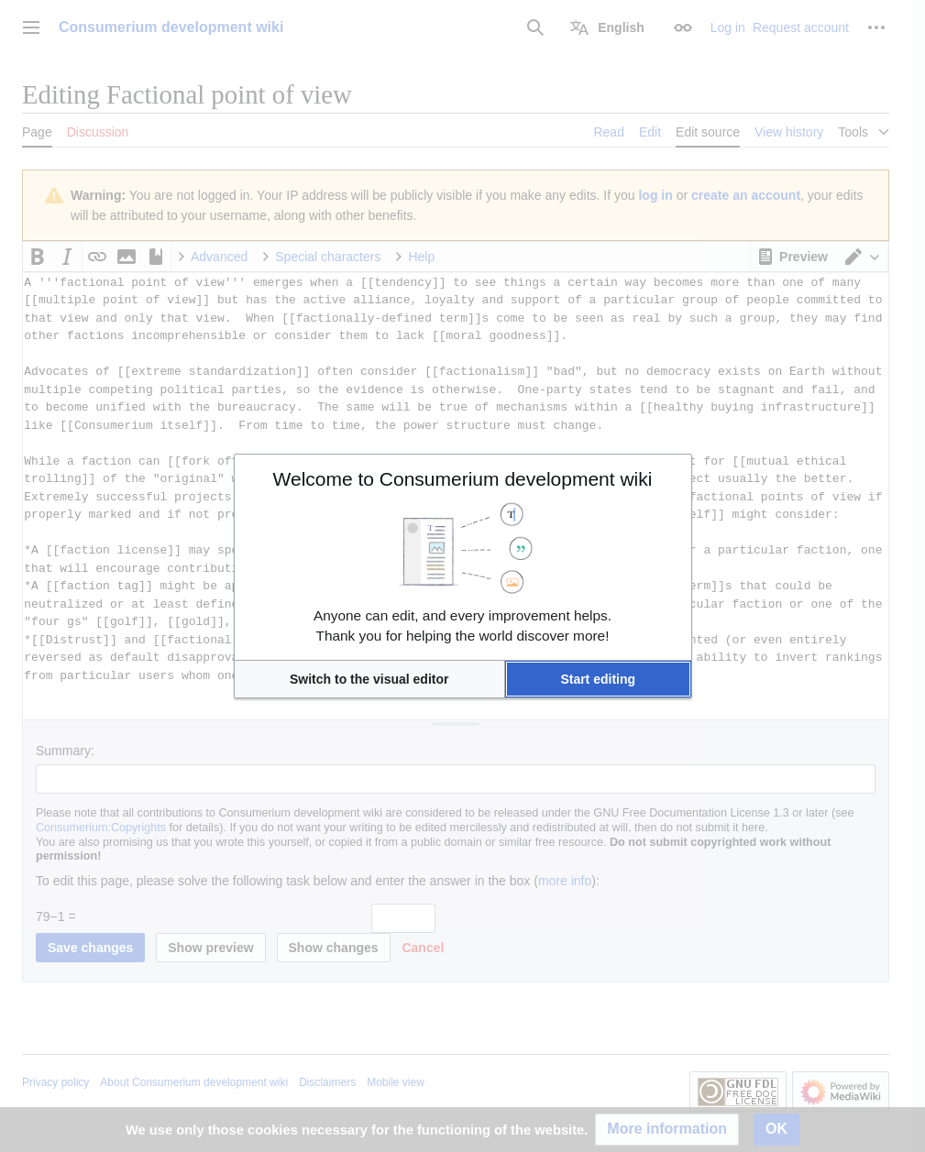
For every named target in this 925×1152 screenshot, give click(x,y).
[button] (369, 679)
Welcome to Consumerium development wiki (463, 478)
